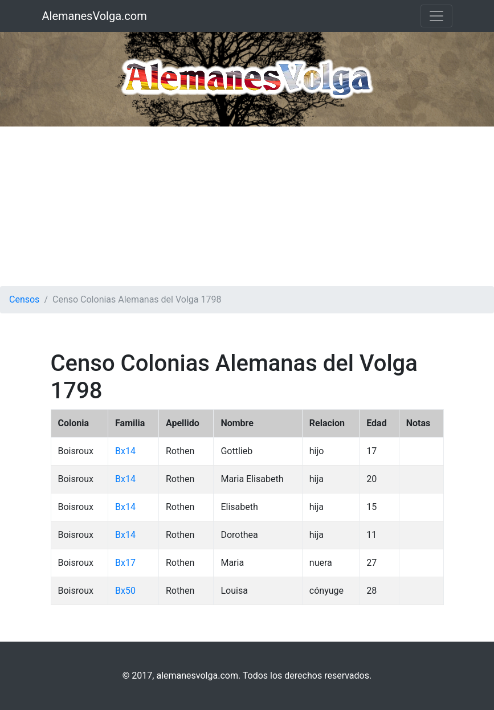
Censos (24, 299)
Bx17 (125, 562)
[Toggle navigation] (436, 16)
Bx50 (125, 590)
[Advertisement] (247, 206)
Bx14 (125, 451)
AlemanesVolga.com (94, 16)
